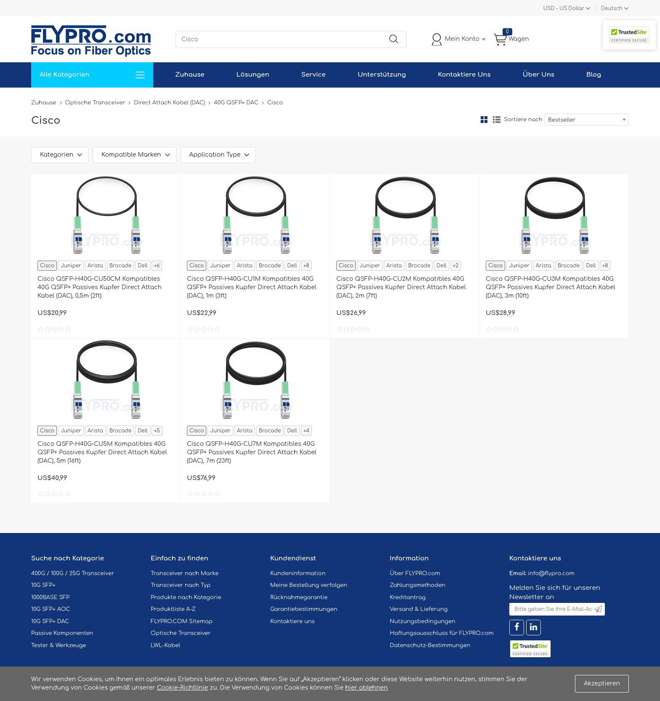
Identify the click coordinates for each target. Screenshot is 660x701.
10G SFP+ (43, 585)
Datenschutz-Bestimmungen (430, 645)
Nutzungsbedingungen (422, 621)
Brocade (120, 266)
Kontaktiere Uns (464, 74)
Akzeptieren (602, 683)
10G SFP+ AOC (50, 609)
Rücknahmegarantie (298, 597)
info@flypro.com (551, 573)
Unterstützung (382, 74)
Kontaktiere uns (292, 621)
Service (313, 74)
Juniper (71, 266)
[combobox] (586, 119)
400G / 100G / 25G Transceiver (72, 573)
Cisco (47, 266)
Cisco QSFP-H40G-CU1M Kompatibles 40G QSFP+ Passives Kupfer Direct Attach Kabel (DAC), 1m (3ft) (252, 287)
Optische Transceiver (95, 103)
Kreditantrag (408, 597)
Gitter (484, 119)
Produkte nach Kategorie (186, 597)
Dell (142, 266)
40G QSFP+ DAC (236, 103)
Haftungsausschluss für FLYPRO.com (442, 633)
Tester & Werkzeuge (58, 645)
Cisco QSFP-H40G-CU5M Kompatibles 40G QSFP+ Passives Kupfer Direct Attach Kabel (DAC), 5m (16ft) (102, 452)
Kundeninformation (297, 573)
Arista (95, 266)
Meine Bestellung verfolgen (308, 585)
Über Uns (538, 74)
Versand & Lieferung (418, 609)
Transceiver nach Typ (180, 585)
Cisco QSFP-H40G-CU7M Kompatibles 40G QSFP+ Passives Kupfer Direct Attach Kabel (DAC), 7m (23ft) (252, 452)
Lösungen (253, 74)
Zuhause (189, 74)
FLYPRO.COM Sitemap (182, 621)
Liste (496, 119)
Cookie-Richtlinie (182, 688)
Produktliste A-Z (173, 609)
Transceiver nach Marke (184, 573)
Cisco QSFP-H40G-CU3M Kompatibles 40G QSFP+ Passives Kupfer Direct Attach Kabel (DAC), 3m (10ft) (550, 287)
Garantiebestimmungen (303, 609)
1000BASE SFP (50, 597)
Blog (593, 74)
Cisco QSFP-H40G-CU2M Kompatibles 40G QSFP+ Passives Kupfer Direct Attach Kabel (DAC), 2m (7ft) (401, 287)
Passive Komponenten (62, 633)
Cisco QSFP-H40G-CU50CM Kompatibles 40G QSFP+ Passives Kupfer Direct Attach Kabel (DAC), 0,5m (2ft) (99, 287)
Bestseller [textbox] (561, 120)
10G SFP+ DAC (50, 621)
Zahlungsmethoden (417, 585)
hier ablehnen (366, 688)
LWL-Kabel (165, 645)
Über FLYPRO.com (415, 573)
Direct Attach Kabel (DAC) (169, 103)
